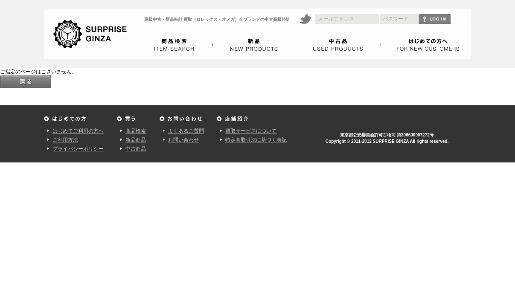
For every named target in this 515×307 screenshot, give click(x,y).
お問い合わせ (183, 140)
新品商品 (135, 140)
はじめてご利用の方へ (78, 131)
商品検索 (135, 131)
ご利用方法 (65, 140)
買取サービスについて (250, 131)
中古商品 (135, 149)
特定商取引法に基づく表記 (256, 140)
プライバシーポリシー (78, 149)
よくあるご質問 (186, 131)
